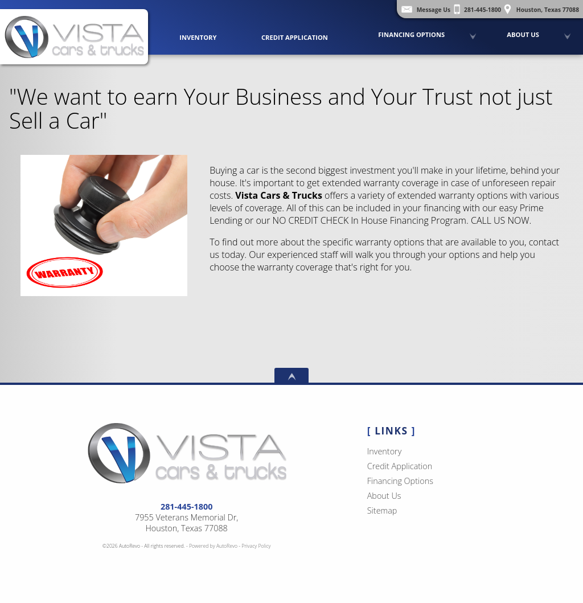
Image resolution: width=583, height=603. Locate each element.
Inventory (384, 451)
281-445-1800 (187, 506)
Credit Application (294, 37)
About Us (384, 495)
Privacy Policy (255, 546)
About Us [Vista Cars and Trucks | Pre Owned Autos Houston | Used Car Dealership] (523, 34)
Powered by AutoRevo (213, 546)
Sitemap (382, 510)
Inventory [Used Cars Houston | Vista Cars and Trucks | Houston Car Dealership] (197, 37)
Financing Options (411, 34)
